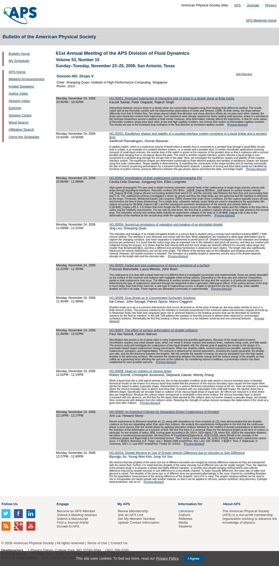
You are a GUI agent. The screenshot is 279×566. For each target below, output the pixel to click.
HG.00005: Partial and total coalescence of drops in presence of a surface (159, 265)
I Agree (193, 558)
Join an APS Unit (130, 515)
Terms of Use (97, 543)
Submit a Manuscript (72, 519)
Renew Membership (133, 511)
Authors (184, 515)
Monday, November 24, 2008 (75, 98)
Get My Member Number (136, 519)
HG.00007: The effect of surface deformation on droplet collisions (153, 330)
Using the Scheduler (24, 137)
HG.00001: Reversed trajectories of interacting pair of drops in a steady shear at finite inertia (171, 98)
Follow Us (10, 504)
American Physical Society (34, 543)
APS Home (17, 72)
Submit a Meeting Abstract (77, 515)
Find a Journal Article (73, 522)
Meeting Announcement (26, 79)
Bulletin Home (19, 54)
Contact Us (119, 543)
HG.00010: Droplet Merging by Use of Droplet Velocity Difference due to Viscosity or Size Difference (177, 453)
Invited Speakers (21, 86)
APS (237, 5)
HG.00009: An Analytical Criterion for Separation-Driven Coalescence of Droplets (164, 412)
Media (183, 522)
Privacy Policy (167, 558)
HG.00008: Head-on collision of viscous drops (140, 371)
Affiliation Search (21, 129)
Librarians (186, 511)
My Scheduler (19, 61)
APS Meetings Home (261, 20)
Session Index (19, 101)
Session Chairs (20, 115)
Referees (186, 519)
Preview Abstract (237, 124)
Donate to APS (68, 526)
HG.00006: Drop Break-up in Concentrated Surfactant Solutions (152, 298)
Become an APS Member (76, 511)
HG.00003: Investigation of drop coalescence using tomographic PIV (155, 178)
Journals (253, 5)
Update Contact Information (138, 522)
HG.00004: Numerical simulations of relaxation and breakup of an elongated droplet (166, 224)
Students (185, 526)
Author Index (18, 93)
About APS (231, 504)
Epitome (15, 108)
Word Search (18, 122)
